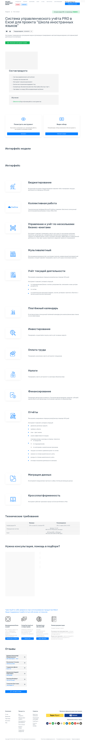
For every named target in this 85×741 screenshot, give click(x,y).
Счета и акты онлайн (35, 725)
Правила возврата (76, 739)
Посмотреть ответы (12, 638)
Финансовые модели (21, 718)
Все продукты (20, 715)
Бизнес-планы (20, 727)
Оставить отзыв (15, 692)
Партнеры (7, 718)
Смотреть (23, 134)
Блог (38, 1)
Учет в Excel (17, 12)
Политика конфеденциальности (48, 739)
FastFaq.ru (35, 721)
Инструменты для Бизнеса (21, 722)
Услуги (25, 1)
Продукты (18, 1)
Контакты (49, 1)
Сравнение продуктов (21, 731)
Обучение (31, 1)
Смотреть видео (61, 134)
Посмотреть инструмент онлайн (17, 43)
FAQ (6, 722)
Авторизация (58, 1)
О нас (43, 1)
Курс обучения (42, 638)
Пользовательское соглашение (63, 739)
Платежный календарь (36, 718)
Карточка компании (35, 715)
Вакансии (7, 716)
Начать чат (28, 638)
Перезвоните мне (72, 3)
